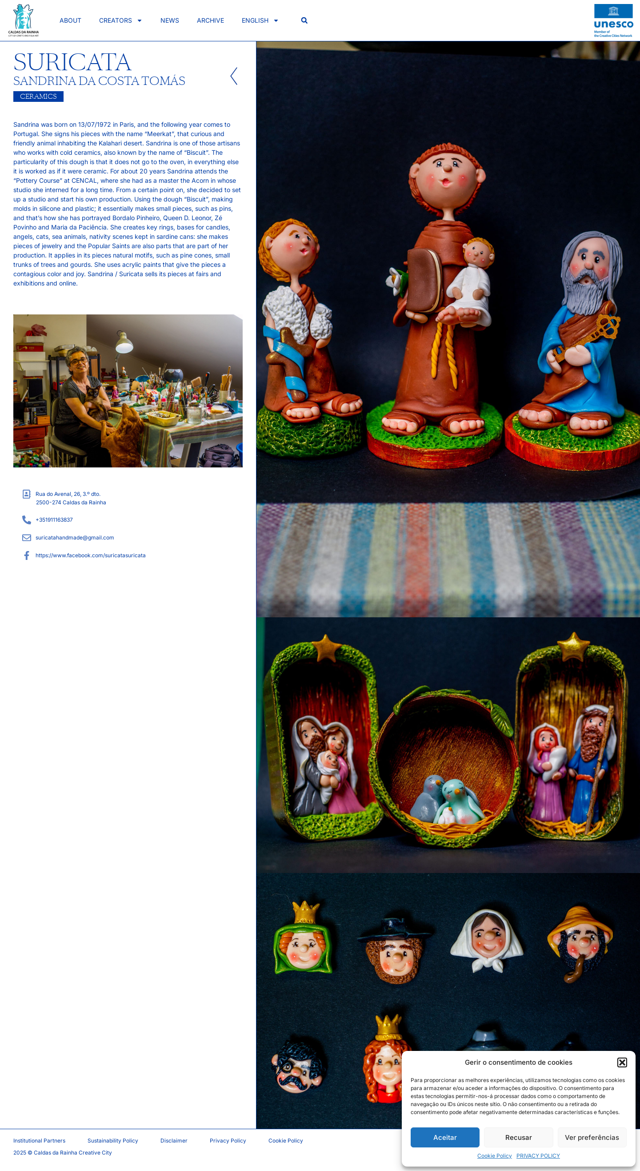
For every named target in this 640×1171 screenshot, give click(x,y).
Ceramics (38, 96)
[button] (622, 1062)
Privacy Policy (228, 1140)
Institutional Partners (39, 1140)
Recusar (518, 1137)
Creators (121, 20)
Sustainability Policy (113, 1140)
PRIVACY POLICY (538, 1155)
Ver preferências (592, 1137)
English (260, 20)
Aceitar (445, 1137)
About (70, 20)
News (169, 20)
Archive (210, 20)
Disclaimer (174, 1140)
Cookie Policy (494, 1155)
